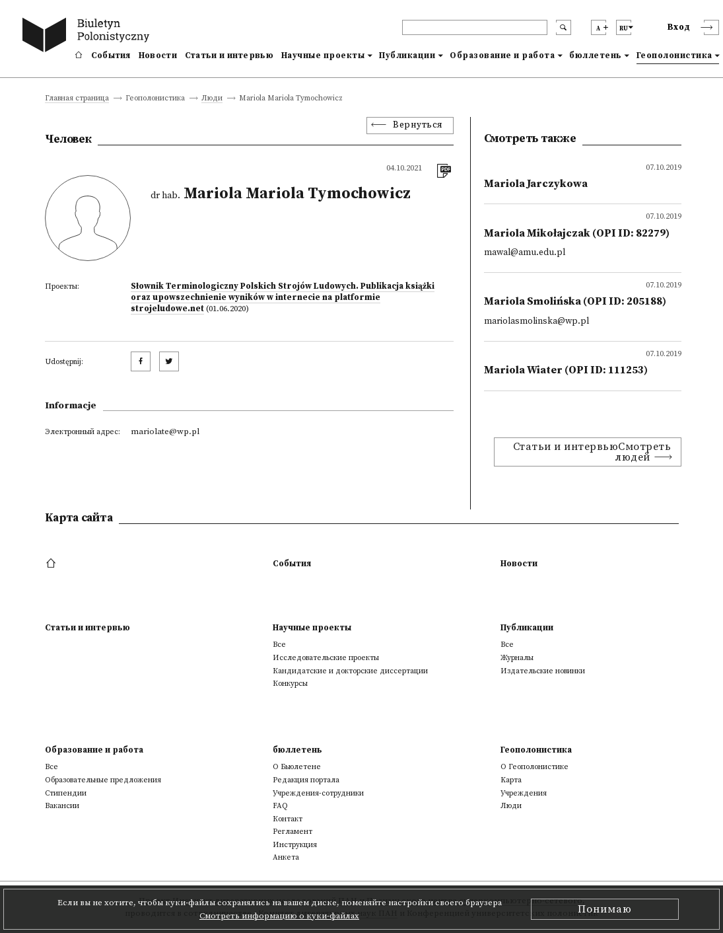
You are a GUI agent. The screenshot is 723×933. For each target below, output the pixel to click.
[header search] (474, 27)
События (111, 55)
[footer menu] (52, 564)
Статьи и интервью (229, 55)
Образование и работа (502, 55)
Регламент (292, 832)
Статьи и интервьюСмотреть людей (592, 452)
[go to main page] (88, 36)
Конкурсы (290, 684)
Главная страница (77, 98)
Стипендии (65, 793)
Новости (158, 55)
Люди (212, 98)
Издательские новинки (542, 671)
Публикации (407, 55)
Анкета (286, 857)
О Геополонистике (534, 767)
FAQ (280, 806)
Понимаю (605, 909)
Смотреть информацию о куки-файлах (279, 916)
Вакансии (62, 806)
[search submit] (563, 27)
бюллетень (595, 55)
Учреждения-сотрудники (318, 793)
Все (279, 645)
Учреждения (523, 793)
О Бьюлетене (297, 767)
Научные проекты (323, 55)
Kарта (511, 780)
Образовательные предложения (103, 780)
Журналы (517, 658)
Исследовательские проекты (326, 658)
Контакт (287, 819)
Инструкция (295, 845)
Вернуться (418, 125)
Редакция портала (306, 780)
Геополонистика (674, 55)
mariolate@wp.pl (165, 431)
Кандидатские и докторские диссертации (350, 671)
